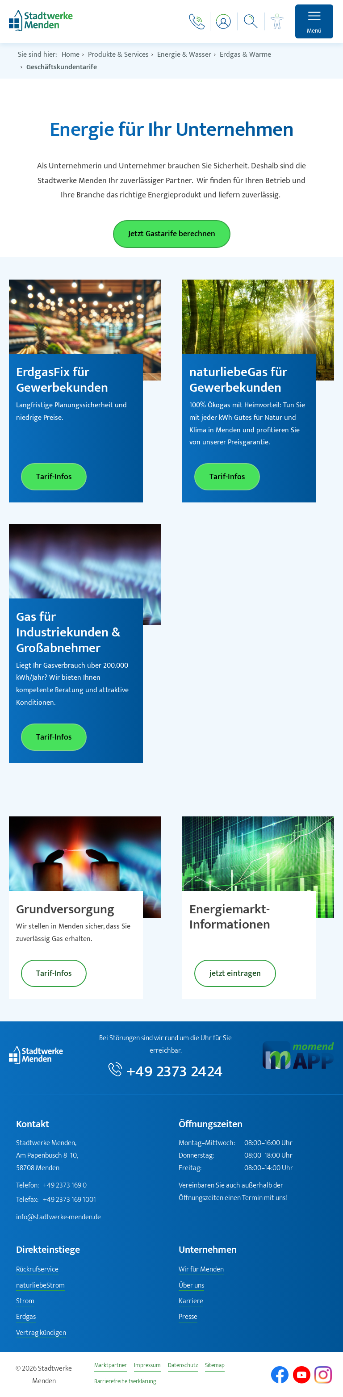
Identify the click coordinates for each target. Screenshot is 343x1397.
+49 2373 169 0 (51, 1186)
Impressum (147, 1366)
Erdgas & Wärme (245, 55)
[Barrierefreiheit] (277, 21)
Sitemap (215, 1366)
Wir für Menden (201, 1270)
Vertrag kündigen (41, 1333)
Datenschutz (183, 1366)
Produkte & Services (118, 55)
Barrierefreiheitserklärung (125, 1382)
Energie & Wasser (184, 55)
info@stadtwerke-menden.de (58, 1217)
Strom (25, 1301)
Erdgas (26, 1317)
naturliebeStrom (40, 1286)
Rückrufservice (37, 1270)
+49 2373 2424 (174, 1070)
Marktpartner (110, 1366)
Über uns (191, 1286)
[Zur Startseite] (41, 29)
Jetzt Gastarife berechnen (171, 234)
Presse (188, 1317)
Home (70, 55)
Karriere (191, 1301)
